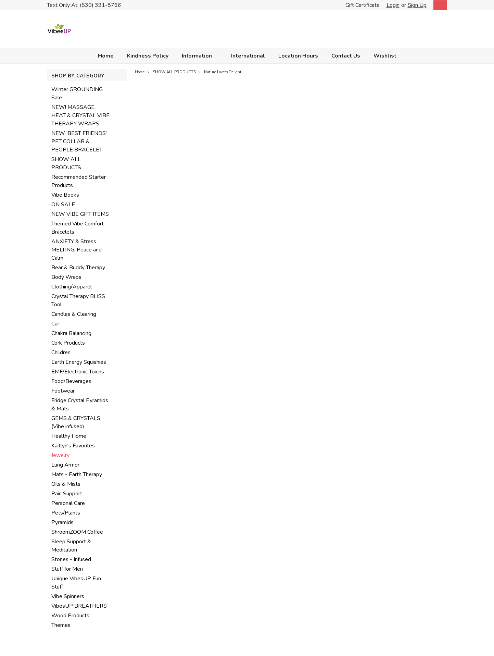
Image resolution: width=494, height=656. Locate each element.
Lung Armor (65, 465)
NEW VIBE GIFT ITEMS (80, 214)
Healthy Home (68, 436)
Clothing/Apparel (71, 286)
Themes (61, 625)
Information (200, 56)
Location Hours (298, 56)
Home (106, 56)
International (248, 56)
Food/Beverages (71, 381)
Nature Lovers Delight (222, 72)
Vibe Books (65, 195)
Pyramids (62, 522)
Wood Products (70, 615)
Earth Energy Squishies (78, 362)
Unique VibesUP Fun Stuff (76, 583)
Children (61, 352)
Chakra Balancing (71, 333)
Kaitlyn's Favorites (73, 445)
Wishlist (384, 56)
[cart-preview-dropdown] (438, 5)
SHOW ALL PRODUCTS (66, 163)
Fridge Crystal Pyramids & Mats (79, 404)
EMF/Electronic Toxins (77, 371)
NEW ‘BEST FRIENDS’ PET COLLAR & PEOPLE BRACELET (79, 141)
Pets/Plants (65, 513)
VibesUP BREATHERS (79, 606)
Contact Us (345, 56)
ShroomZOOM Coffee (77, 532)
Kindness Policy (147, 56)
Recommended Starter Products (78, 181)
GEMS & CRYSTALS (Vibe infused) (75, 422)
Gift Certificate (362, 5)
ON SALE (63, 204)
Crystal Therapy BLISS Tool (78, 300)
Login (393, 5)
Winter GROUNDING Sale (77, 93)
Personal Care (68, 503)
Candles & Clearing (73, 314)
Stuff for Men (67, 569)
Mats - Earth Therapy (76, 474)
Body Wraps (66, 277)
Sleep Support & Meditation (71, 546)
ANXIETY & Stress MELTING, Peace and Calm (76, 250)
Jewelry (60, 455)
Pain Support (66, 493)
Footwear (63, 391)
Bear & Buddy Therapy (78, 267)
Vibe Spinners (67, 596)
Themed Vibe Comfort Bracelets (77, 228)
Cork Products (68, 343)
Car (55, 323)
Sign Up (417, 5)
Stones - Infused (71, 559)
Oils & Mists (65, 484)
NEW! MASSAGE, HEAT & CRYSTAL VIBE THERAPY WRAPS (80, 115)
